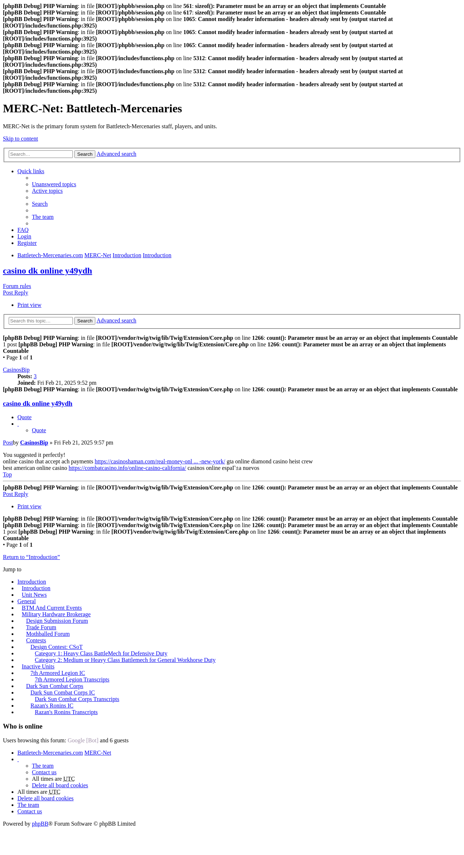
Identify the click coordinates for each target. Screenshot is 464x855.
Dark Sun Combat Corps (54, 686)
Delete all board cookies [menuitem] (60, 785)
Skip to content (20, 138)
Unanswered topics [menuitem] (54, 184)
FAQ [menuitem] (23, 230)
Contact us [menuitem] (44, 772)
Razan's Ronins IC (51, 705)
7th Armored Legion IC (57, 673)
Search (84, 154)
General (26, 601)
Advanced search (116, 154)
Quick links (30, 171)
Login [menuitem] (24, 236)
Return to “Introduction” (31, 557)
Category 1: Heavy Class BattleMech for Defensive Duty (101, 653)
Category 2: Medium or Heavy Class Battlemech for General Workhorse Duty (125, 660)
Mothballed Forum (48, 634)
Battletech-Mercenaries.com (50, 753)
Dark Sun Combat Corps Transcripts (77, 699)
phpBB (40, 824)
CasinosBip (16, 370)
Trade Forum (41, 627)
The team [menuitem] (43, 217)
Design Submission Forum (57, 621)
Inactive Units (38, 666)
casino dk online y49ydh (47, 270)
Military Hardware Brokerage (56, 614)
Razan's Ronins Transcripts (66, 712)
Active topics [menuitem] (47, 191)
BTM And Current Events (52, 608)
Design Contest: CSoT (56, 647)
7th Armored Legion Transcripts (72, 679)
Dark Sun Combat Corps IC (62, 692)
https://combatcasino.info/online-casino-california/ (127, 468)
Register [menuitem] (27, 243)
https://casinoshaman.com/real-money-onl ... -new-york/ (160, 461)
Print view (29, 305)
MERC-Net (97, 753)
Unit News (34, 595)
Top (7, 474)
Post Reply (15, 292)
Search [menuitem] (40, 204)
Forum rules (17, 286)
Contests (36, 640)
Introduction (31, 582)
